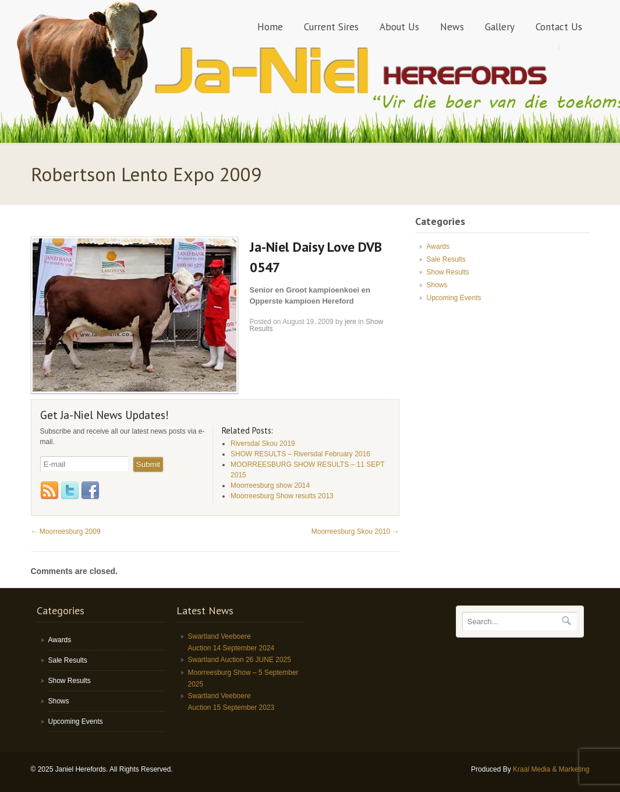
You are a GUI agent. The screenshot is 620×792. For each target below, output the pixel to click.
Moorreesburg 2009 (66, 531)
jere (350, 322)
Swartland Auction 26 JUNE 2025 (239, 660)
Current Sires (331, 26)
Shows (437, 285)
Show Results (448, 272)
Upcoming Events (454, 298)
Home (270, 26)
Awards (438, 246)
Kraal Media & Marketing (551, 769)
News (452, 26)
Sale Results (446, 259)
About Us (399, 26)
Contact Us (559, 26)
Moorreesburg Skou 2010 (355, 531)
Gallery (500, 26)
